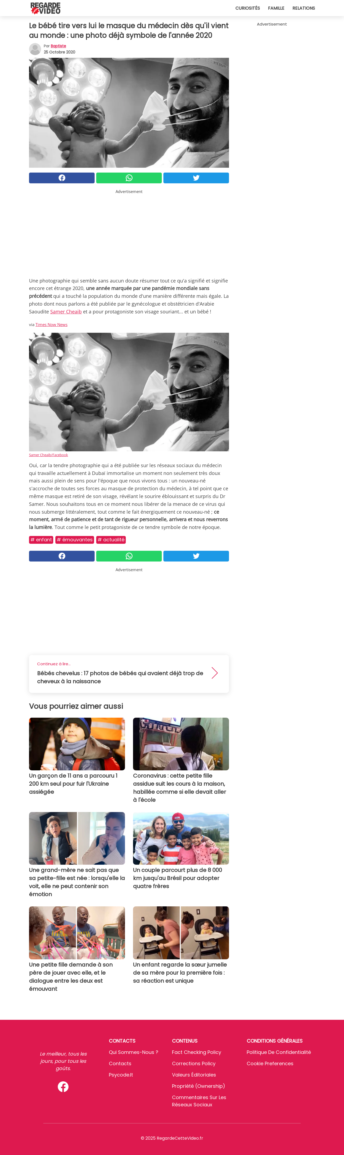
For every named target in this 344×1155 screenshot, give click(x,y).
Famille (276, 8)
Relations (303, 8)
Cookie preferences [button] (270, 1063)
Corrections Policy (194, 1063)
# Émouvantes (75, 539)
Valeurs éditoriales (194, 1074)
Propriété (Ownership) (198, 1086)
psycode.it (121, 1074)
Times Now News (51, 324)
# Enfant (41, 539)
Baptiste (58, 46)
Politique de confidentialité (279, 1052)
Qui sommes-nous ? (133, 1052)
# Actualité (111, 539)
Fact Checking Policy (196, 1052)
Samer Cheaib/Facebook (48, 454)
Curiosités (247, 8)
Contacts (120, 1063)
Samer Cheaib (66, 311)
